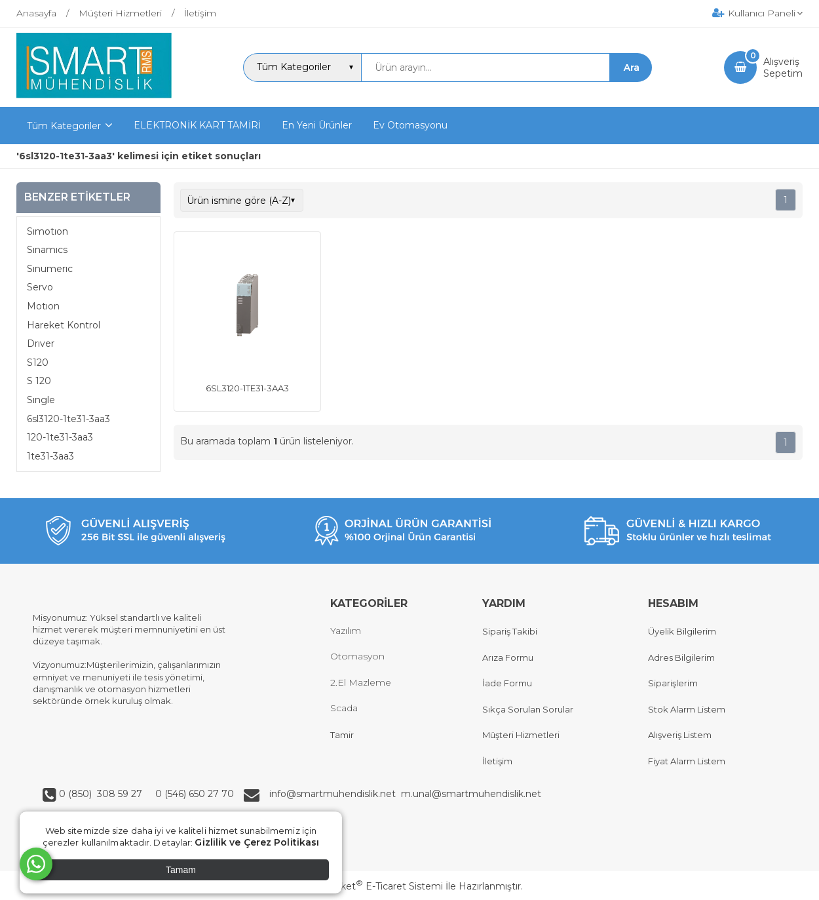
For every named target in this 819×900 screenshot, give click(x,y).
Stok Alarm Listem (686, 709)
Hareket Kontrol (63, 325)
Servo (40, 287)
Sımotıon (47, 231)
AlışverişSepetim (783, 67)
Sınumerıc (50, 269)
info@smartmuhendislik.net (335, 794)
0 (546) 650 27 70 (193, 794)
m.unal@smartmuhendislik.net (471, 794)
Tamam (181, 870)
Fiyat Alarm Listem (686, 761)
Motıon (43, 306)
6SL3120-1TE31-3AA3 (247, 388)
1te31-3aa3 (50, 456)
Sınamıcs (47, 250)
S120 (37, 362)
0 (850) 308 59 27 (102, 794)
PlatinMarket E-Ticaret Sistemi (370, 886)
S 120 (39, 381)
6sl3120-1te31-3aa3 (68, 419)
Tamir (342, 735)
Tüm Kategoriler (64, 126)
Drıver (40, 343)
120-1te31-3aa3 (60, 437)
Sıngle (41, 400)
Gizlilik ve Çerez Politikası (257, 842)
